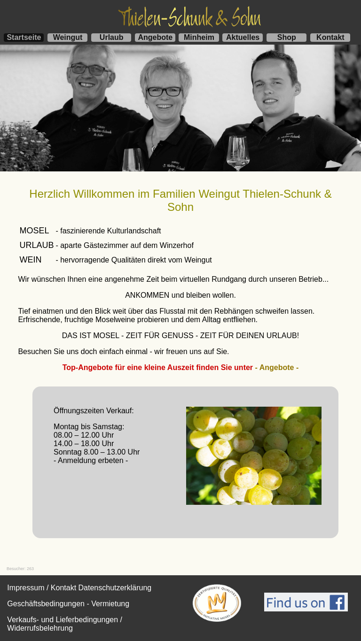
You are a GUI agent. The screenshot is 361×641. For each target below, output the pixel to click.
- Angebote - (277, 367)
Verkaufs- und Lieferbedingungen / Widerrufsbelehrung (64, 624)
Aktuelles (242, 37)
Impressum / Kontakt (41, 588)
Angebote (155, 37)
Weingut (68, 37)
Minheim (199, 37)
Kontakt (330, 37)
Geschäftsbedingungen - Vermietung (68, 604)
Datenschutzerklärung (115, 588)
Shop (286, 37)
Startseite (24, 37)
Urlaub (112, 37)
